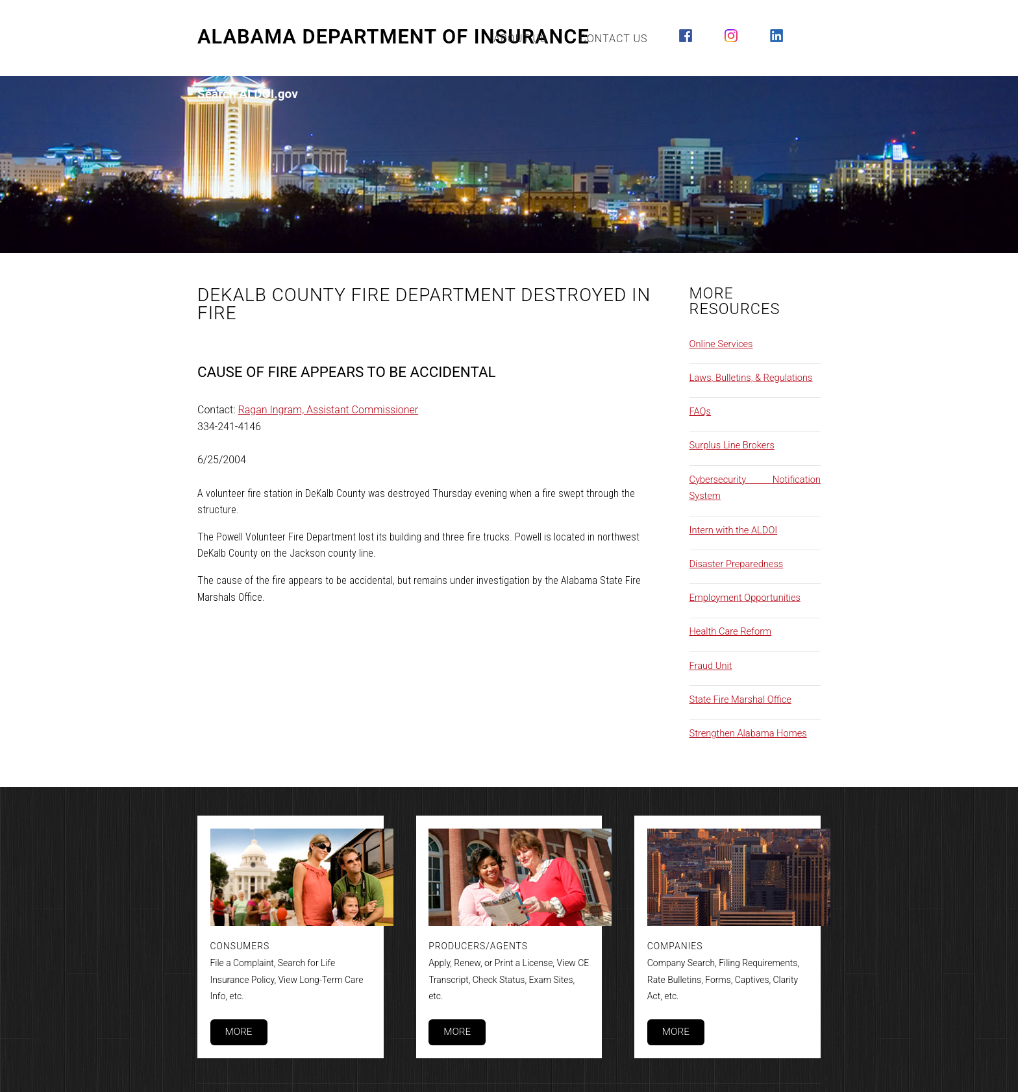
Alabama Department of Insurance (393, 37)
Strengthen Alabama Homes (748, 733)
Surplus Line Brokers (732, 445)
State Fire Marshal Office (740, 699)
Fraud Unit (710, 666)
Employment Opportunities (745, 597)
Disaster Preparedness (736, 564)
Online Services (721, 344)
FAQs (700, 411)
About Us (520, 38)
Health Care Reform (730, 631)
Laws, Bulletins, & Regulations (751, 377)
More (238, 1031)
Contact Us (614, 38)
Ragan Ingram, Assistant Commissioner (328, 410)
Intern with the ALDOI (733, 530)
